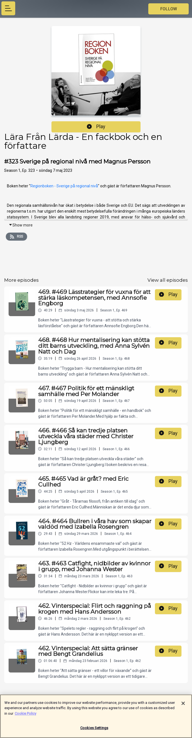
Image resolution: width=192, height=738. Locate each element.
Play (96, 126)
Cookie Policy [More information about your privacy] (25, 716)
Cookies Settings (94, 731)
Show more (21, 225)
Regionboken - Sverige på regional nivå (64, 186)
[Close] (183, 706)
